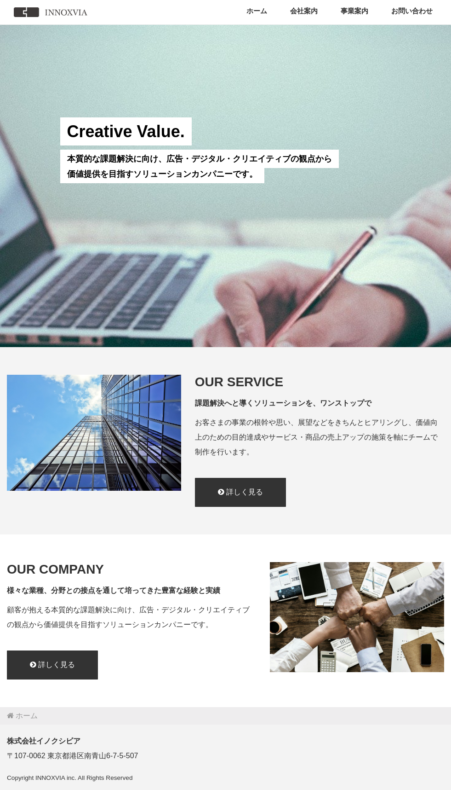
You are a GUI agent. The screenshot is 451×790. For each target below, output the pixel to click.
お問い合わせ (412, 11)
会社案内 (304, 11)
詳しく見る (240, 492)
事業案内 (354, 11)
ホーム (256, 11)
